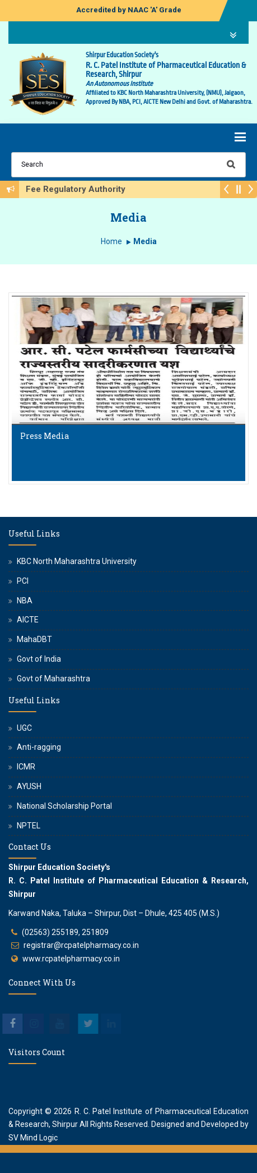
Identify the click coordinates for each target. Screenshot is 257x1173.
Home (111, 241)
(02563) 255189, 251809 (65, 932)
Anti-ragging (39, 747)
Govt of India (39, 658)
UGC (24, 727)
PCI (23, 580)
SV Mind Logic (33, 1137)
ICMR (26, 766)
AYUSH (29, 786)
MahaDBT (34, 639)
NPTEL (28, 825)
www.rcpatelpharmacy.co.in (71, 958)
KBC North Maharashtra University (77, 561)
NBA (24, 600)
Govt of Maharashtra (53, 678)
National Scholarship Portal (64, 805)
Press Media (44, 435)
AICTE (28, 619)
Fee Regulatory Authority (79, 189)
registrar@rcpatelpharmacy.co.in (81, 945)
